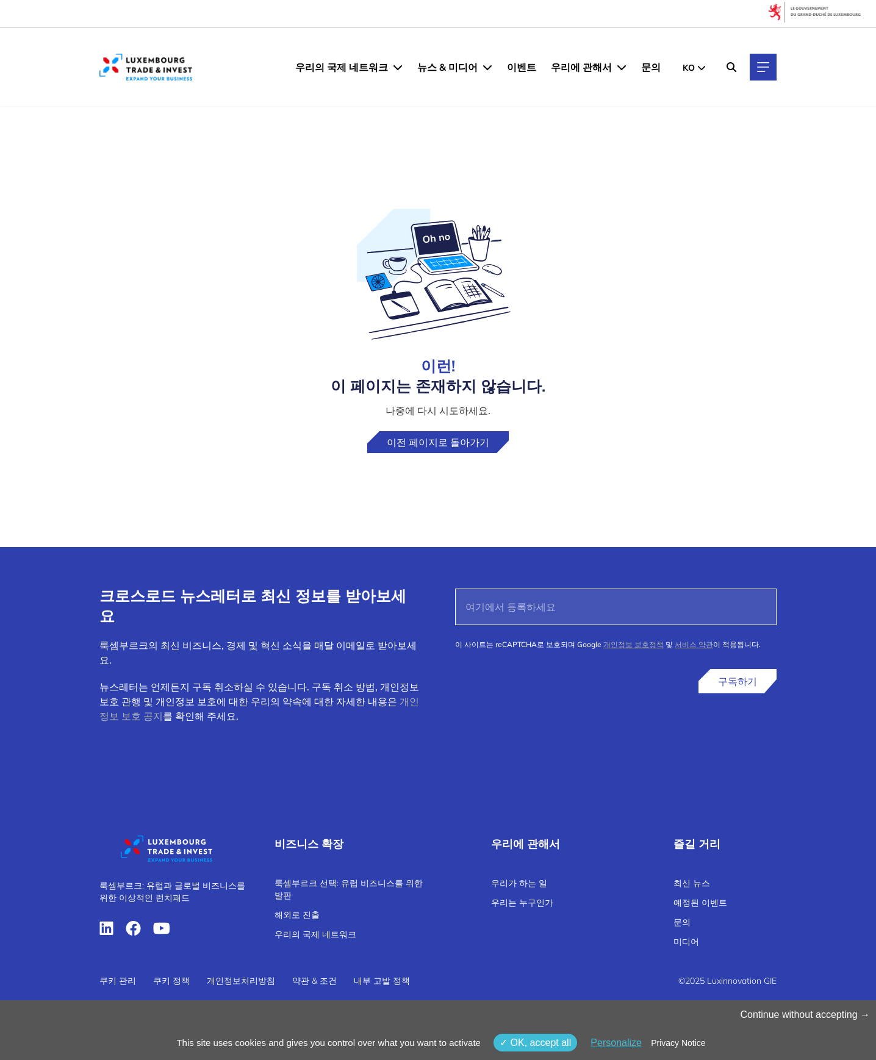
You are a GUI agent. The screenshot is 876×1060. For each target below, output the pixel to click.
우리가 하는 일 (519, 883)
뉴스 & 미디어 (447, 67)
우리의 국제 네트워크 (341, 67)
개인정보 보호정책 (633, 644)
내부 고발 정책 (382, 980)
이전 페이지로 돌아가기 (438, 442)
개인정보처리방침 (241, 980)
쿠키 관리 (117, 980)
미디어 (686, 941)
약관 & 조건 (314, 980)
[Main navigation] (763, 67)
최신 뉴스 (691, 883)
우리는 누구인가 (522, 902)
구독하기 (737, 681)
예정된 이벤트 (700, 902)
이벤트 (521, 67)
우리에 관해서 (581, 67)
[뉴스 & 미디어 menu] (487, 67)
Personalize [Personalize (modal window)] (616, 1042)
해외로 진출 (297, 914)
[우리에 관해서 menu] (621, 67)
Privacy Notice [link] (678, 1043)
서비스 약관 (694, 644)
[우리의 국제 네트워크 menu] (398, 67)
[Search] (731, 67)
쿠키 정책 (171, 980)
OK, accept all (535, 1042)
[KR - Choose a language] (694, 67)
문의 (651, 67)
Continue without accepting (805, 1014)
